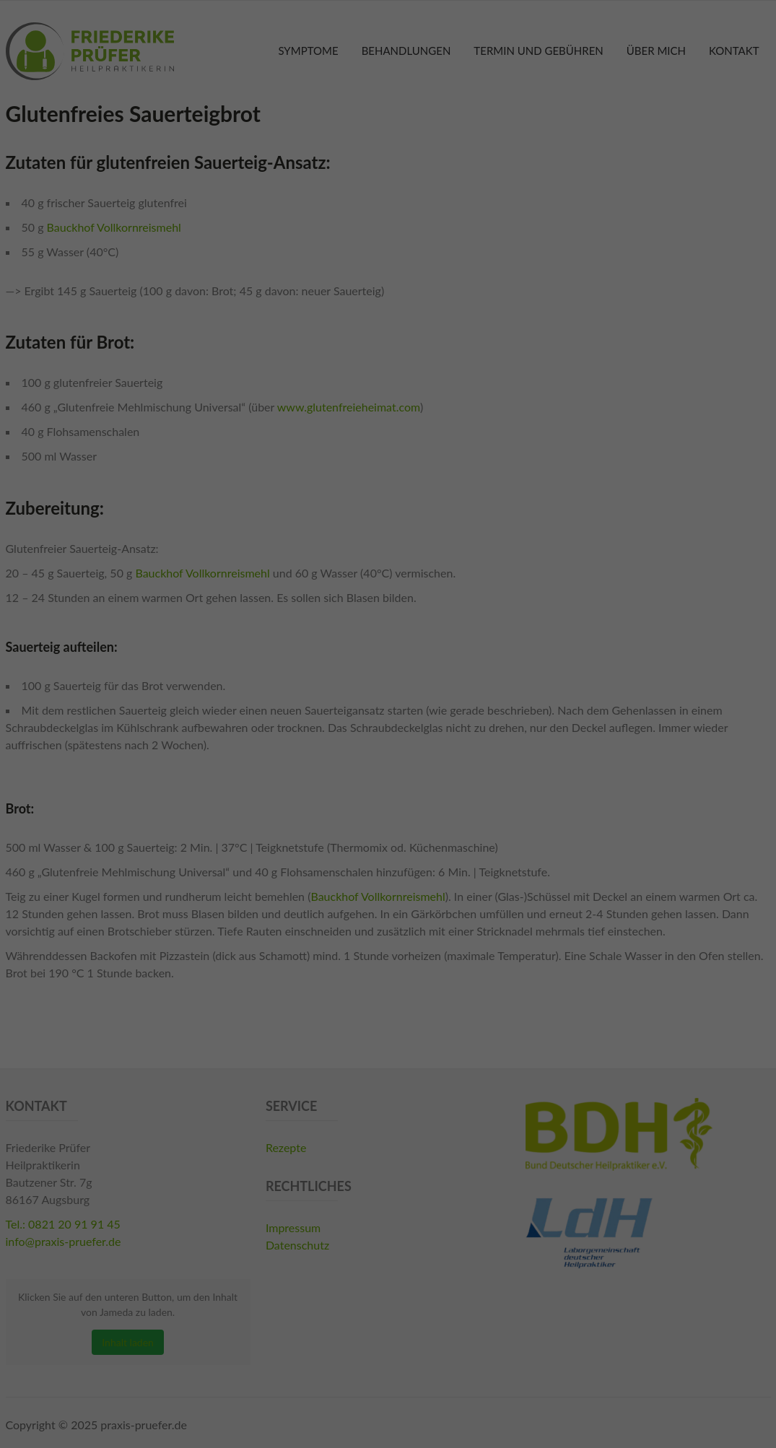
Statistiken (369, 693)
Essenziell (253, 693)
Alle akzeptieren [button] (388, 744)
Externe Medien (499, 693)
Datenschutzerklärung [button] (395, 878)
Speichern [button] (387, 787)
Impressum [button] (458, 878)
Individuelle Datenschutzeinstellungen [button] (388, 861)
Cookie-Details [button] (326, 878)
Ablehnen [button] (388, 829)
